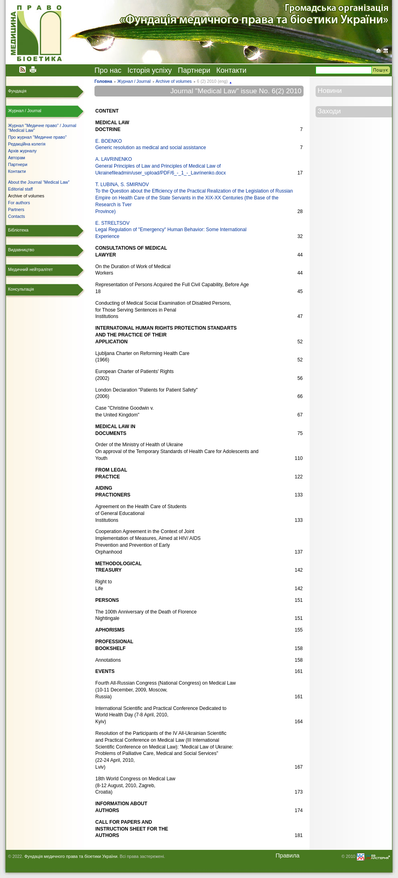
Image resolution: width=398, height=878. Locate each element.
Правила (287, 855)
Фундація (17, 90)
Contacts (16, 216)
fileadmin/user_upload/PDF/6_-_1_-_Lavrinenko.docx (169, 173)
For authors (19, 202)
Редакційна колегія (26, 144)
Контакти (231, 70)
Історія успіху (149, 70)
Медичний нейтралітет (30, 269)
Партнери (194, 70)
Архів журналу (22, 150)
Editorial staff (20, 189)
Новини (330, 90)
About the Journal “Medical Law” (39, 182)
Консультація (21, 289)
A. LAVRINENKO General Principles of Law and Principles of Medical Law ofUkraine (158, 166)
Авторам (16, 157)
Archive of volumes (174, 81)
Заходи (329, 111)
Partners (16, 209)
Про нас (107, 70)
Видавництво (21, 249)
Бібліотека (18, 230)
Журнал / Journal (134, 81)
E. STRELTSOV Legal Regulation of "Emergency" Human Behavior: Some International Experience (170, 230)
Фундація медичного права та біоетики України (70, 856)
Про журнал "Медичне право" (37, 137)
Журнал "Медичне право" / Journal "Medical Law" (42, 128)
